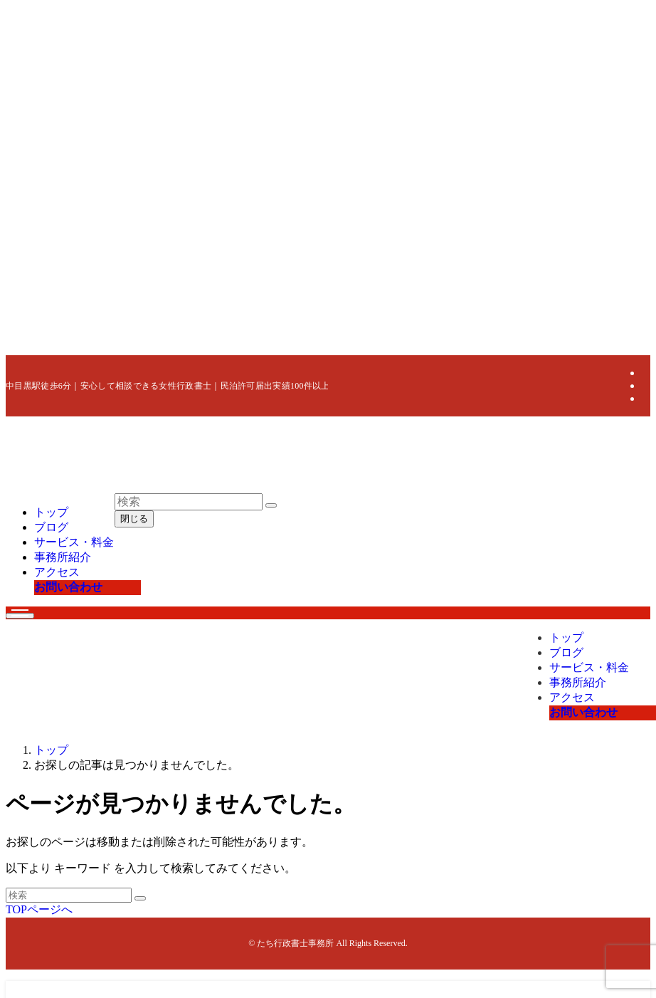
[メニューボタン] (20, 616)
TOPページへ (39, 909)
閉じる (134, 518)
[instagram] (646, 385)
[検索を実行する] (140, 898)
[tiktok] (646, 398)
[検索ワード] (69, 895)
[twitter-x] (646, 373)
